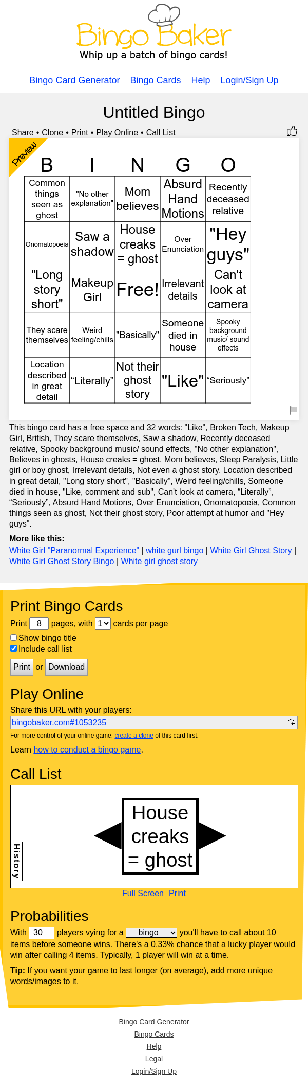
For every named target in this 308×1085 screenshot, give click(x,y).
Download (66, 666)
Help (200, 80)
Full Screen (143, 893)
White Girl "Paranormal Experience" (74, 550)
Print (79, 132)
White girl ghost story (159, 561)
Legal (154, 1058)
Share (23, 132)
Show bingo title (43, 638)
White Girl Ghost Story (251, 550)
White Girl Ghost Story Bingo (61, 561)
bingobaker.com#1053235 (59, 722)
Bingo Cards (155, 80)
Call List (161, 132)
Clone (52, 132)
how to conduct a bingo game (87, 749)
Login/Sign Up (250, 80)
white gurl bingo (174, 550)
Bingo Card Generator (74, 80)
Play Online (117, 132)
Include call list (41, 648)
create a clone (133, 735)
